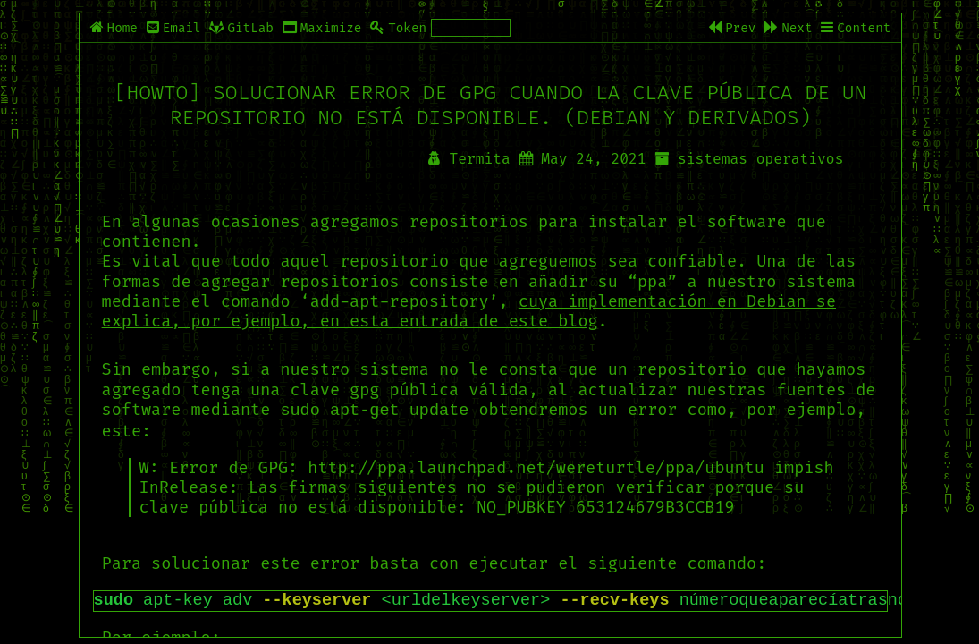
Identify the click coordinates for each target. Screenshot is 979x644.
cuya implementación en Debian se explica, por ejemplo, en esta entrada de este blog (469, 311)
